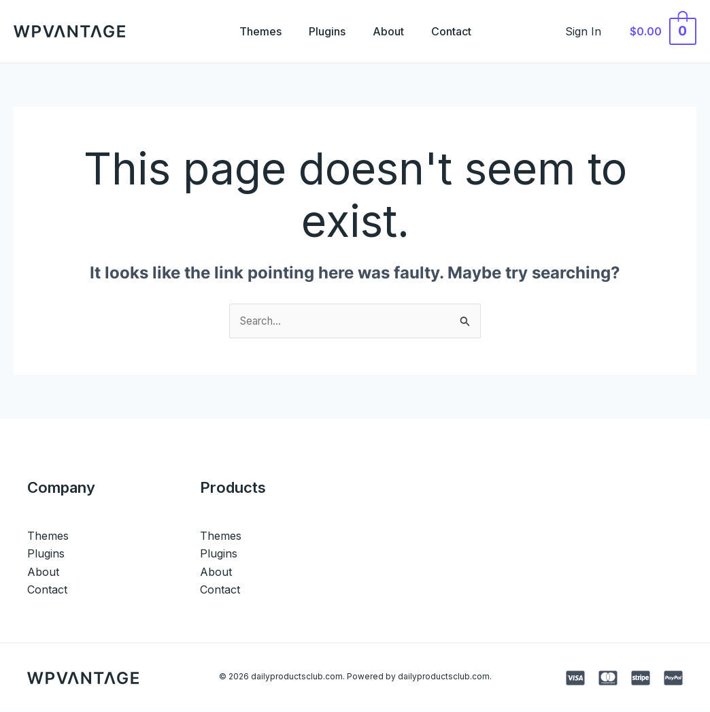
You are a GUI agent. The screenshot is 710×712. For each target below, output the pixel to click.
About (391, 31)
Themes (252, 31)
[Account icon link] (591, 31)
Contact (459, 31)
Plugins (324, 31)
